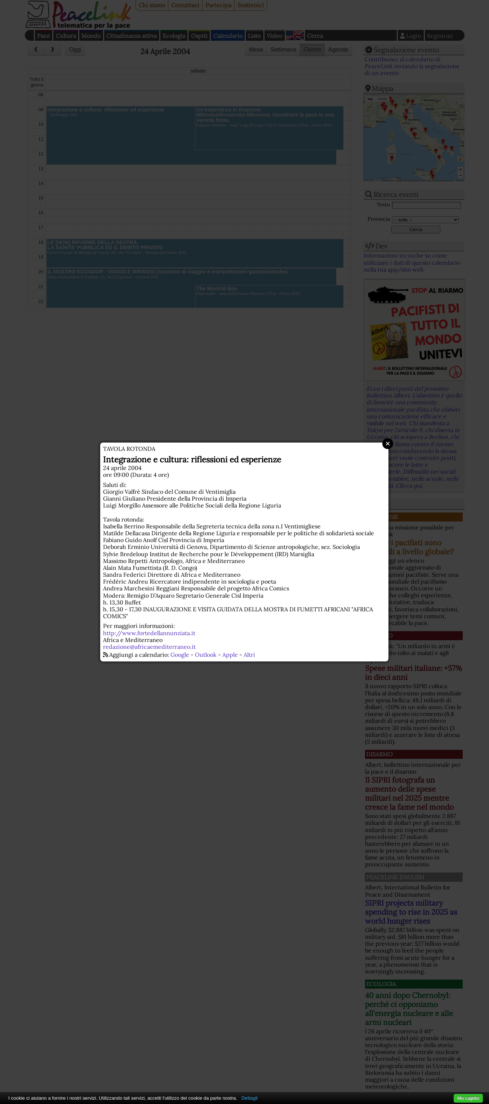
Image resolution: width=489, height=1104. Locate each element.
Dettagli (249, 1098)
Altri (249, 654)
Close (387, 443)
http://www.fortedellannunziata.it (149, 633)
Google (179, 654)
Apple (230, 654)
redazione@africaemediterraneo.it (149, 646)
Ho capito (468, 1098)
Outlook (206, 654)
